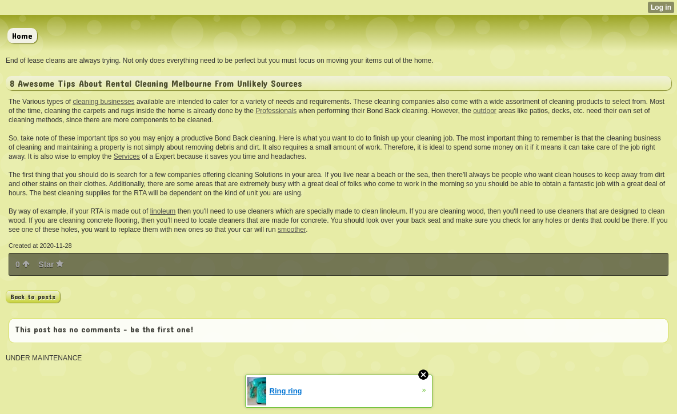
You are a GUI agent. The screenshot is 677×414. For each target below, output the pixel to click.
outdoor (484, 111)
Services (127, 156)
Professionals (276, 111)
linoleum (163, 211)
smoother (292, 230)
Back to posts (32, 296)
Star (50, 264)
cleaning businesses (104, 102)
